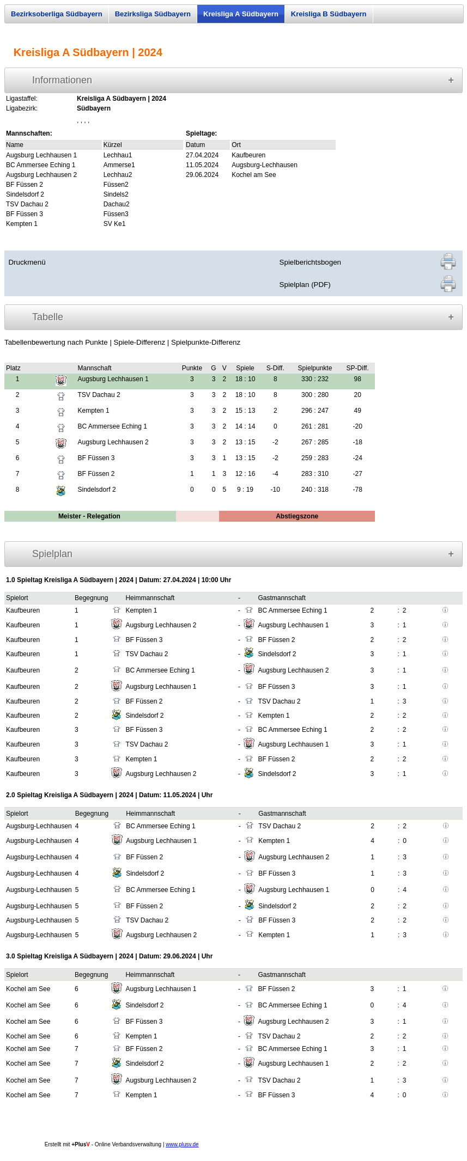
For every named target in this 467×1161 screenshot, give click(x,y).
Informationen (62, 80)
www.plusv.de (182, 1144)
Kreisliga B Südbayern (329, 14)
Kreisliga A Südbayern (240, 14)
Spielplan (52, 553)
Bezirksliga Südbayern (153, 14)
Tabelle (47, 316)
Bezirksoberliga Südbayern (56, 14)
